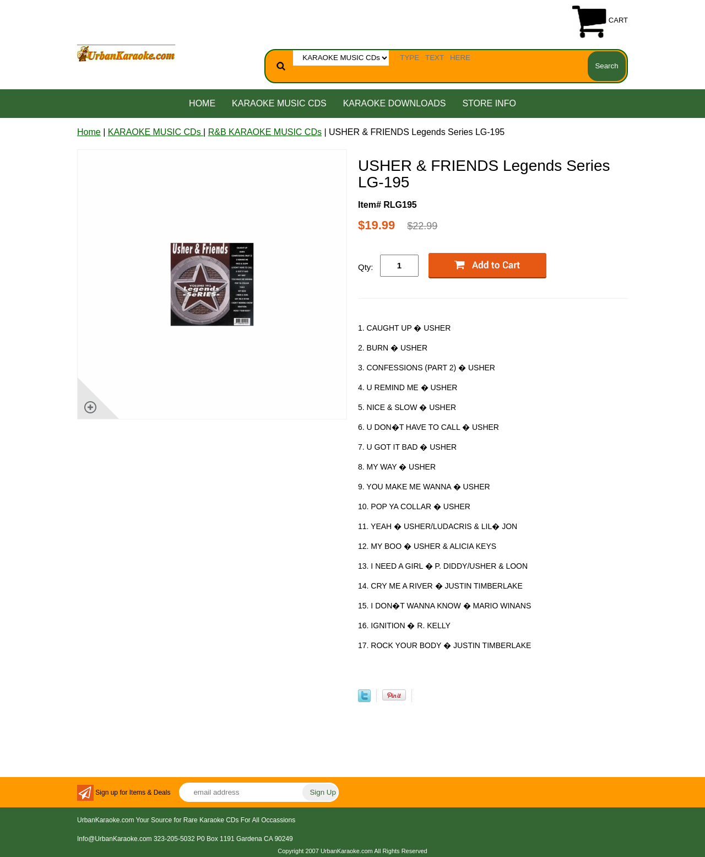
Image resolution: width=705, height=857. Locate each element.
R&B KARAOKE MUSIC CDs (265, 132)
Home (202, 103)
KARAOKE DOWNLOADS (394, 103)
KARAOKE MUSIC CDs (279, 103)
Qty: (365, 267)
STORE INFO (489, 103)
